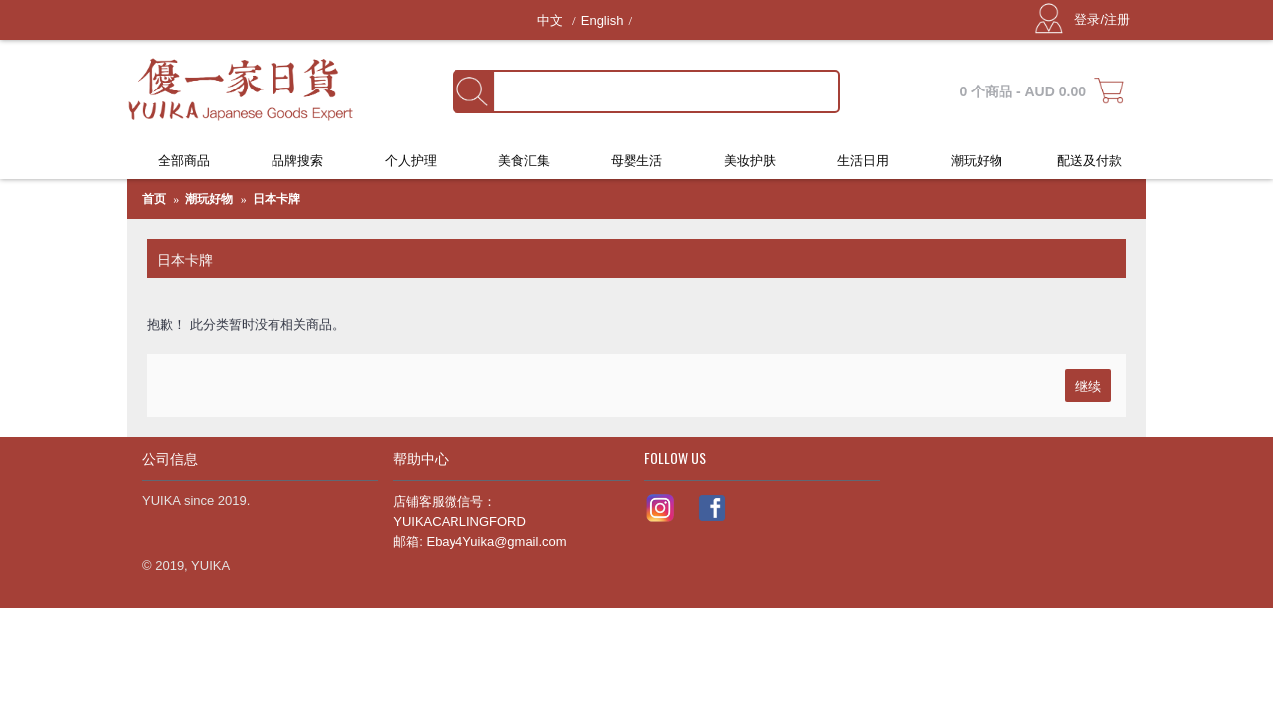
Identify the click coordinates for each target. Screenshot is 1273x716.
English (602, 20)
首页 (154, 199)
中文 (552, 20)
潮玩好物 (209, 199)
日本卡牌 (276, 199)
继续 (1088, 385)
